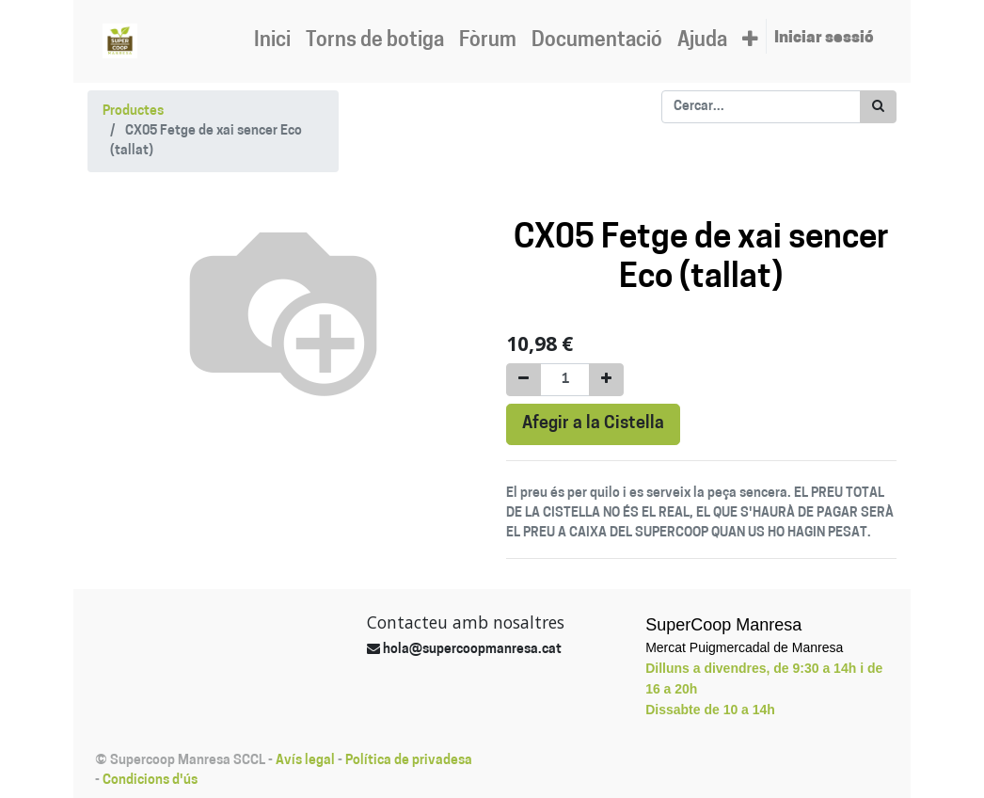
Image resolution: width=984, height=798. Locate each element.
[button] (750, 41)
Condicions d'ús (150, 781)
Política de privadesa (408, 761)
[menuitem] (272, 41)
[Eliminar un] (523, 379)
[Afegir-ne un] (606, 379)
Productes (133, 111)
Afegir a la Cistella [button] (593, 424)
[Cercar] (878, 106)
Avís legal (305, 761)
